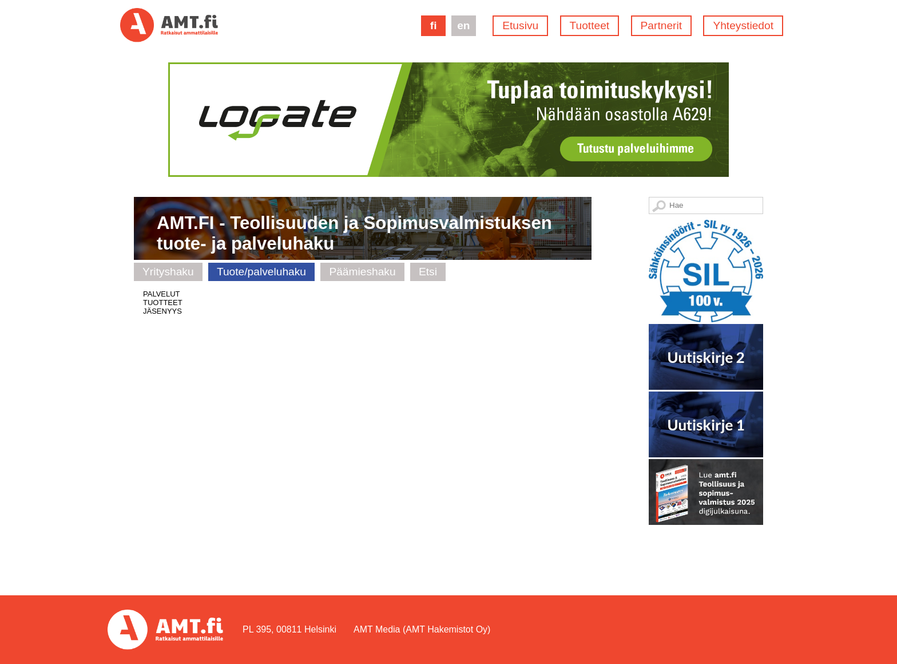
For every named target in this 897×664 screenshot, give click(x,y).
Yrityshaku (168, 272)
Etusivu (520, 25)
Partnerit (661, 25)
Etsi (428, 272)
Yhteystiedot (743, 25)
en (463, 25)
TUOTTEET (162, 302)
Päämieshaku (362, 272)
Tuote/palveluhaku (261, 272)
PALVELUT (161, 294)
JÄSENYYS (162, 311)
